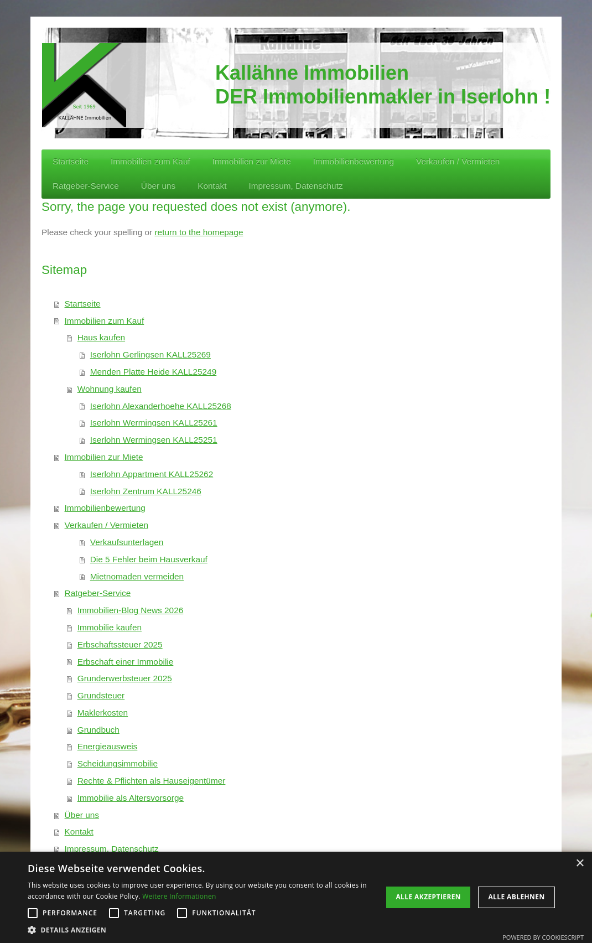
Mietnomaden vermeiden (137, 576)
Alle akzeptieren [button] (428, 896)
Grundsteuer (101, 695)
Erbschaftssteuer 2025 (120, 644)
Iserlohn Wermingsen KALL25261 (153, 422)
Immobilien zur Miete (104, 457)
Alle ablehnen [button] (516, 896)
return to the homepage (198, 232)
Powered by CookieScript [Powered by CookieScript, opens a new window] (543, 937)
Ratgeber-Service (98, 593)
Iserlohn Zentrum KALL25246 (145, 491)
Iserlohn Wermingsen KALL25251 (153, 439)
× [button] (579, 863)
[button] (200, 929)
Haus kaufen (101, 337)
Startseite (83, 303)
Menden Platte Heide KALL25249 (153, 371)
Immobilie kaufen (109, 627)
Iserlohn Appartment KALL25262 (151, 474)
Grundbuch (98, 729)
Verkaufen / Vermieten (106, 525)
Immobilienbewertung (105, 507)
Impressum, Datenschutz (112, 848)
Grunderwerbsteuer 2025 (124, 678)
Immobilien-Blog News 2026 (130, 610)
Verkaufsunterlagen (127, 542)
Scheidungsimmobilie (117, 763)
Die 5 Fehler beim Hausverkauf (148, 559)
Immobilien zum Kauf (104, 320)
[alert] (296, 897)
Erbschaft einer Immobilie (125, 661)
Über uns (82, 815)
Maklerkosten (102, 712)
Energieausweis (107, 746)
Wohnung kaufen (109, 388)
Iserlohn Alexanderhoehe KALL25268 (160, 406)
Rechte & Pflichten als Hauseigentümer (151, 780)
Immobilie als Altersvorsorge (130, 797)
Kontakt (79, 831)
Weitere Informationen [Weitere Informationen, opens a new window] (179, 896)
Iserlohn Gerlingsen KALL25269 (150, 354)
